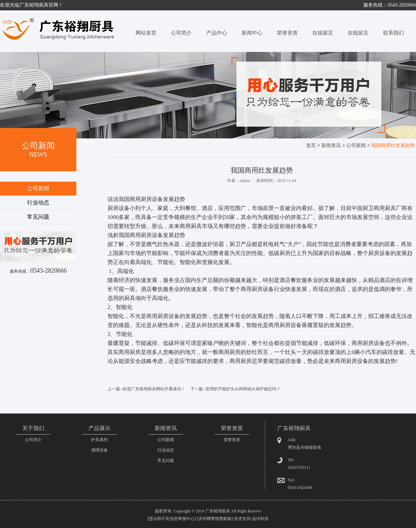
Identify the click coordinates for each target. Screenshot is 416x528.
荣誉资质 (287, 33)
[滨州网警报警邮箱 (214, 518)
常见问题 (38, 217)
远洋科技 (260, 518)
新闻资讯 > (333, 145)
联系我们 (393, 33)
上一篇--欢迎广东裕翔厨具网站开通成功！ (146, 388)
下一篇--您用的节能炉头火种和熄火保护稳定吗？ (235, 388)
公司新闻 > (358, 145)
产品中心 (216, 33)
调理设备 (99, 450)
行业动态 (38, 203)
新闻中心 (252, 33)
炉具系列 (99, 439)
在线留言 (322, 33)
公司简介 (181, 33)
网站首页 (146, 33)
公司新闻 (38, 188)
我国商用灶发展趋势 (393, 145)
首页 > (313, 145)
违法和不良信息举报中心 (171, 518)
